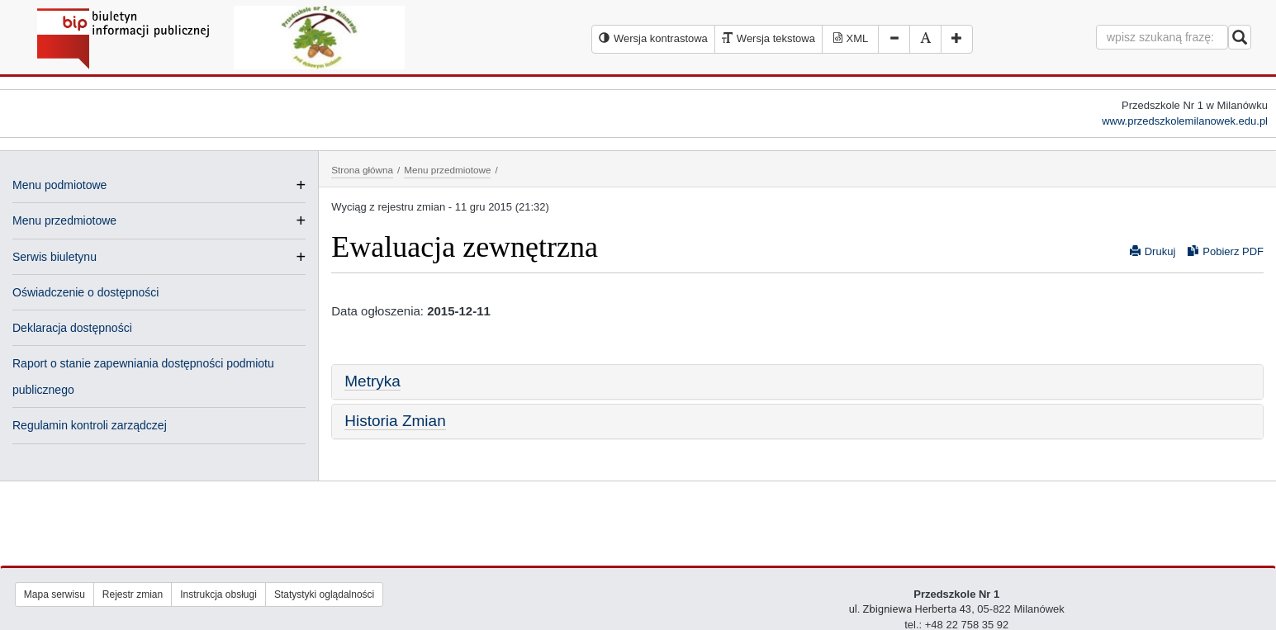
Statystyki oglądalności (324, 594)
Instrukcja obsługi (218, 594)
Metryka (372, 381)
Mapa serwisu (54, 594)
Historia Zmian (394, 420)
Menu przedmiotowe (64, 220)
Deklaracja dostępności (72, 327)
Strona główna (362, 169)
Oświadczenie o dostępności (85, 292)
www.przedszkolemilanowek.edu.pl (1185, 121)
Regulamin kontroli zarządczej (89, 425)
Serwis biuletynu (54, 257)
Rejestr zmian (132, 594)
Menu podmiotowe (59, 185)
